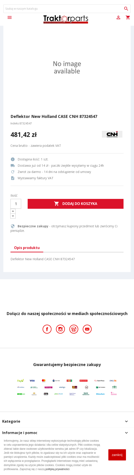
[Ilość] (15, 204)
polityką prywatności (57, 469)
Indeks (14, 123)
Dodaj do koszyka (75, 204)
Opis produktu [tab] (27, 247)
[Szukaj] (67, 8)
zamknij (117, 455)
